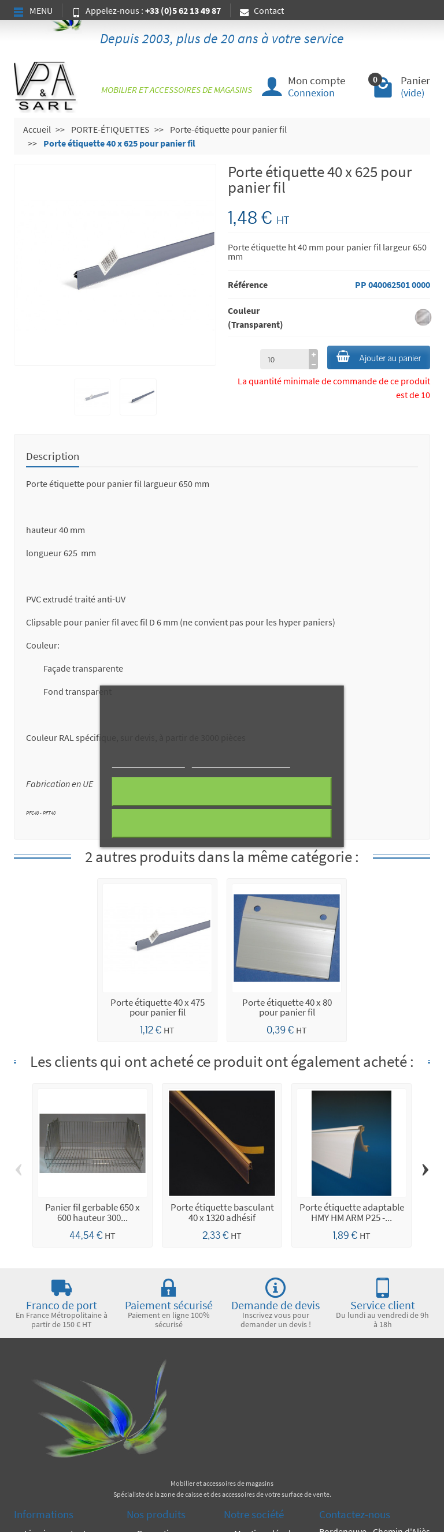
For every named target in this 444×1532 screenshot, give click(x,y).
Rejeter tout (222, 791)
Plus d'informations (148, 762)
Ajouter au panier (378, 357)
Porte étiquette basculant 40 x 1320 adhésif (222, 1212)
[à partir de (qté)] (284, 359)
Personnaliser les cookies (240, 762)
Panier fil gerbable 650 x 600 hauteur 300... (92, 1212)
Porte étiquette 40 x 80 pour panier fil (287, 1007)
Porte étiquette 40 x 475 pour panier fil (157, 1007)
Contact (262, 10)
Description (52, 456)
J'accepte (222, 823)
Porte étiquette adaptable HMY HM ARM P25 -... (351, 1212)
